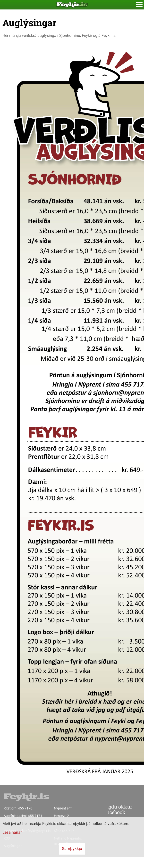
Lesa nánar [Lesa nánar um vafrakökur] (12, 832)
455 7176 (25, 808)
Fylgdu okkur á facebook (106, 809)
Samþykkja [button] (72, 848)
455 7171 (35, 816)
